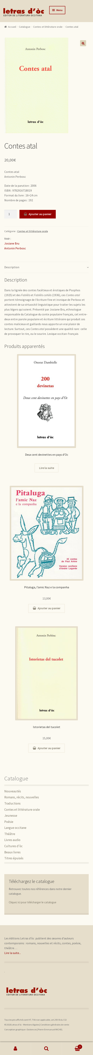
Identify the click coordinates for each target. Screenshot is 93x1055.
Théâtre (9, 834)
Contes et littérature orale (47, 26)
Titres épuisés (13, 858)
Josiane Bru (11, 243)
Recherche (46, 1048)
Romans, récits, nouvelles (21, 797)
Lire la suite (46, 468)
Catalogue (24, 26)
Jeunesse (10, 816)
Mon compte (15, 1048)
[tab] (46, 267)
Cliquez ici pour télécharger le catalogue (32, 902)
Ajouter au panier (40, 214)
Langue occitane (15, 828)
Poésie (8, 822)
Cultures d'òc (13, 846)
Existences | (32, 1029)
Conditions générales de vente (54, 1024)
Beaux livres (12, 852)
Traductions (12, 803)
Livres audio (12, 840)
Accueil (12, 26)
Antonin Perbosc (15, 248)
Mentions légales (31, 1024)
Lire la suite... (12, 953)
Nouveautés (12, 791)
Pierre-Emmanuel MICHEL (50, 1029)
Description (11, 267)
